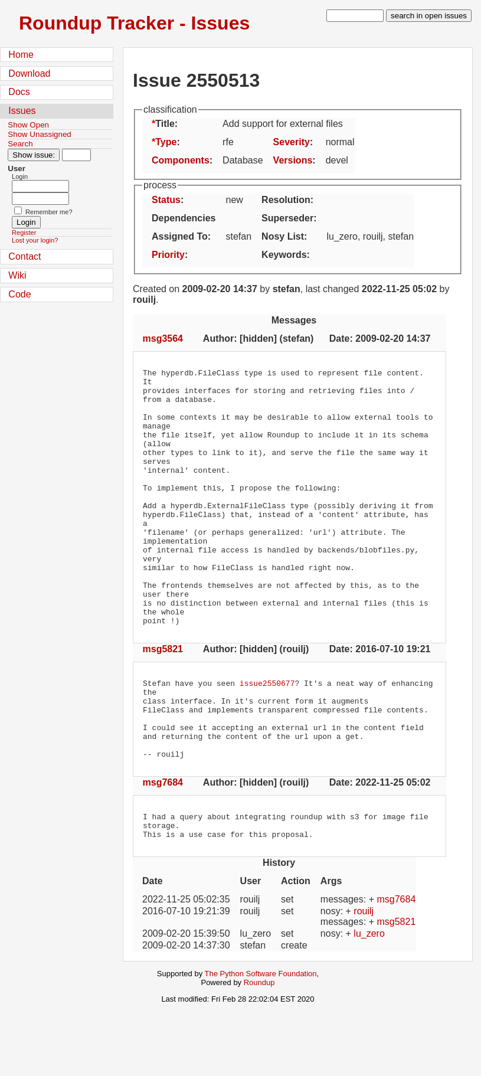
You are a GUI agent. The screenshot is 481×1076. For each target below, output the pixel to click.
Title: (166, 124)
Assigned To (180, 236)
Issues (21, 111)
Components (181, 160)
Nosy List (282, 236)
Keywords (283, 255)
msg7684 (163, 850)
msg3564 (163, 338)
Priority (168, 255)
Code (19, 294)
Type (165, 142)
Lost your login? (35, 240)
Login (20, 176)
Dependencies (183, 218)
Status (166, 200)
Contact (24, 256)
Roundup (259, 1055)
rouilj (364, 984)
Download (29, 73)
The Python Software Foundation (261, 1046)
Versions (293, 160)
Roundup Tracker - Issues (134, 23)
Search (20, 143)
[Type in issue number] (76, 155)
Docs (19, 92)
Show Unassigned (39, 134)
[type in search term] (355, 15)
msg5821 (163, 700)
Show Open (28, 124)
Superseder (287, 218)
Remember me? (49, 211)
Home (21, 55)
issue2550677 (267, 736)
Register (24, 232)
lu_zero (369, 1006)
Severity (291, 142)
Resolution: (287, 200)
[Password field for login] (40, 198)
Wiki (17, 275)
